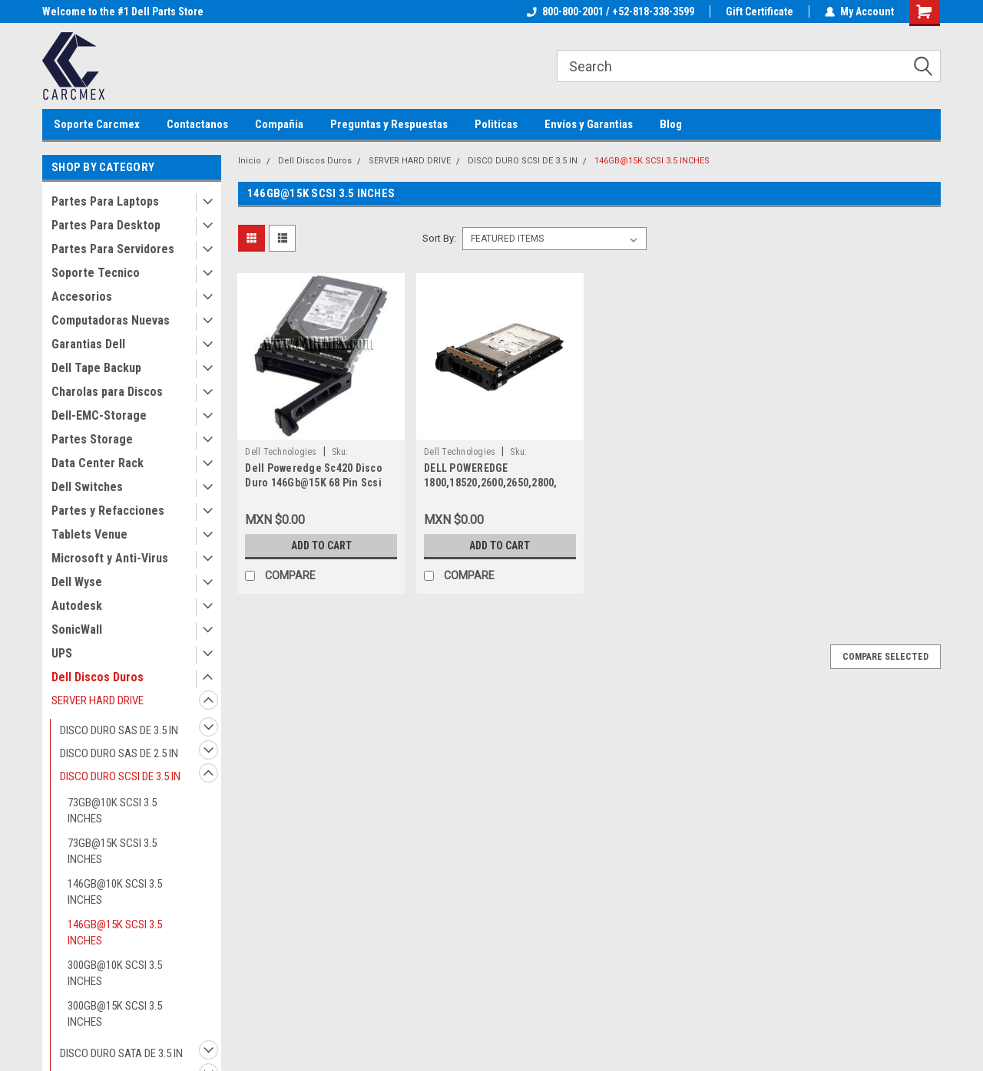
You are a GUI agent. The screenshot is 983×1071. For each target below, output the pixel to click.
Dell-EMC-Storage (99, 415)
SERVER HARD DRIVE (97, 700)
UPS (61, 653)
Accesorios (81, 296)
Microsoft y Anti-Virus (109, 558)
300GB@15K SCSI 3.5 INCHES (115, 1014)
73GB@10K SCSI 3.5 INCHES (112, 810)
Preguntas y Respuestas (389, 124)
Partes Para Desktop (106, 225)
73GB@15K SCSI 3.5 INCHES (112, 851)
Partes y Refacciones (107, 510)
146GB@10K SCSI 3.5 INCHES (115, 892)
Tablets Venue (89, 534)
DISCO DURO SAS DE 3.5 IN (119, 730)
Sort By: (439, 238)
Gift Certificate (759, 11)
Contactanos (197, 124)
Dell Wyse (76, 582)
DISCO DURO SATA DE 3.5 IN (121, 1053)
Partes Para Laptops (105, 201)
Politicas (496, 124)
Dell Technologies (280, 452)
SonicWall (76, 629)
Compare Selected (885, 656)
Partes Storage (92, 439)
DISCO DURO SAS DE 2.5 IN (119, 753)
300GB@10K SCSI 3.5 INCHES (115, 973)
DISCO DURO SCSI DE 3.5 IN (120, 776)
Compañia (279, 124)
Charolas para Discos (107, 391)
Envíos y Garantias (588, 124)
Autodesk (76, 605)
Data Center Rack (97, 463)
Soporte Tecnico (95, 272)
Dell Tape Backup (96, 368)
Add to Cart (321, 545)
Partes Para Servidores (112, 249)
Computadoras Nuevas (110, 320)
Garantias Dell (88, 344)
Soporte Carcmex (97, 124)
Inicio (249, 161)
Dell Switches (87, 486)
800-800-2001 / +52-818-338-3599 (610, 11)
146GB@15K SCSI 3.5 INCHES (115, 932)
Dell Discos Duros (97, 677)
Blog (671, 124)
